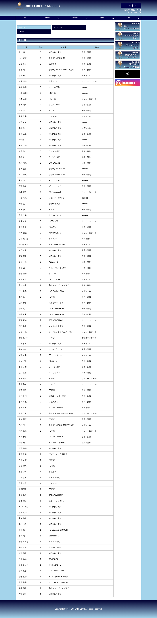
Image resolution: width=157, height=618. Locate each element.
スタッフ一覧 (58, 27)
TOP (25, 18)
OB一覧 (21, 32)
